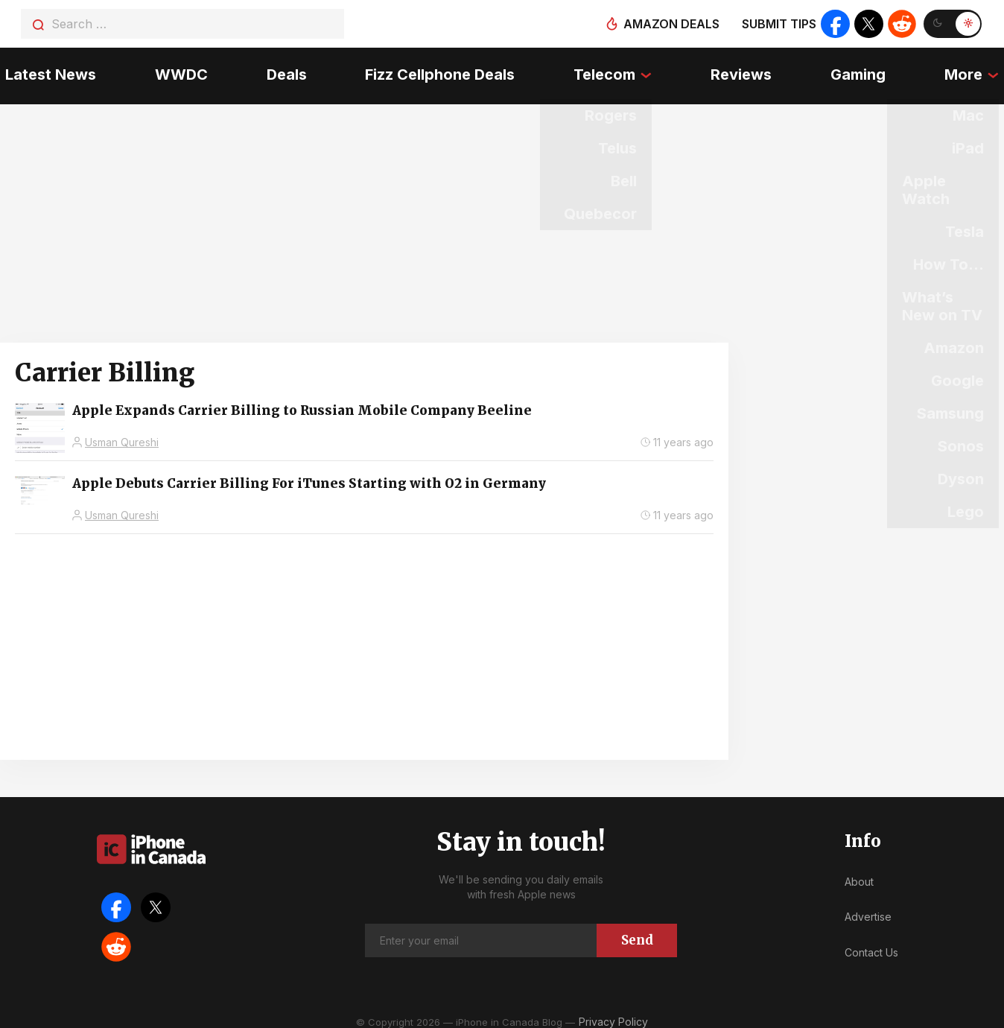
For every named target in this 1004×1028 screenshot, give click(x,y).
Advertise (868, 907)
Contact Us (871, 943)
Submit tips (777, 23)
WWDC (177, 71)
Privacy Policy (613, 1012)
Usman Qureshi (122, 433)
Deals (284, 71)
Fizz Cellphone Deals (440, 71)
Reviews (743, 71)
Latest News (45, 71)
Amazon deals (670, 23)
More (969, 71)
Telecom (605, 71)
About (859, 872)
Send (637, 931)
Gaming (861, 71)
